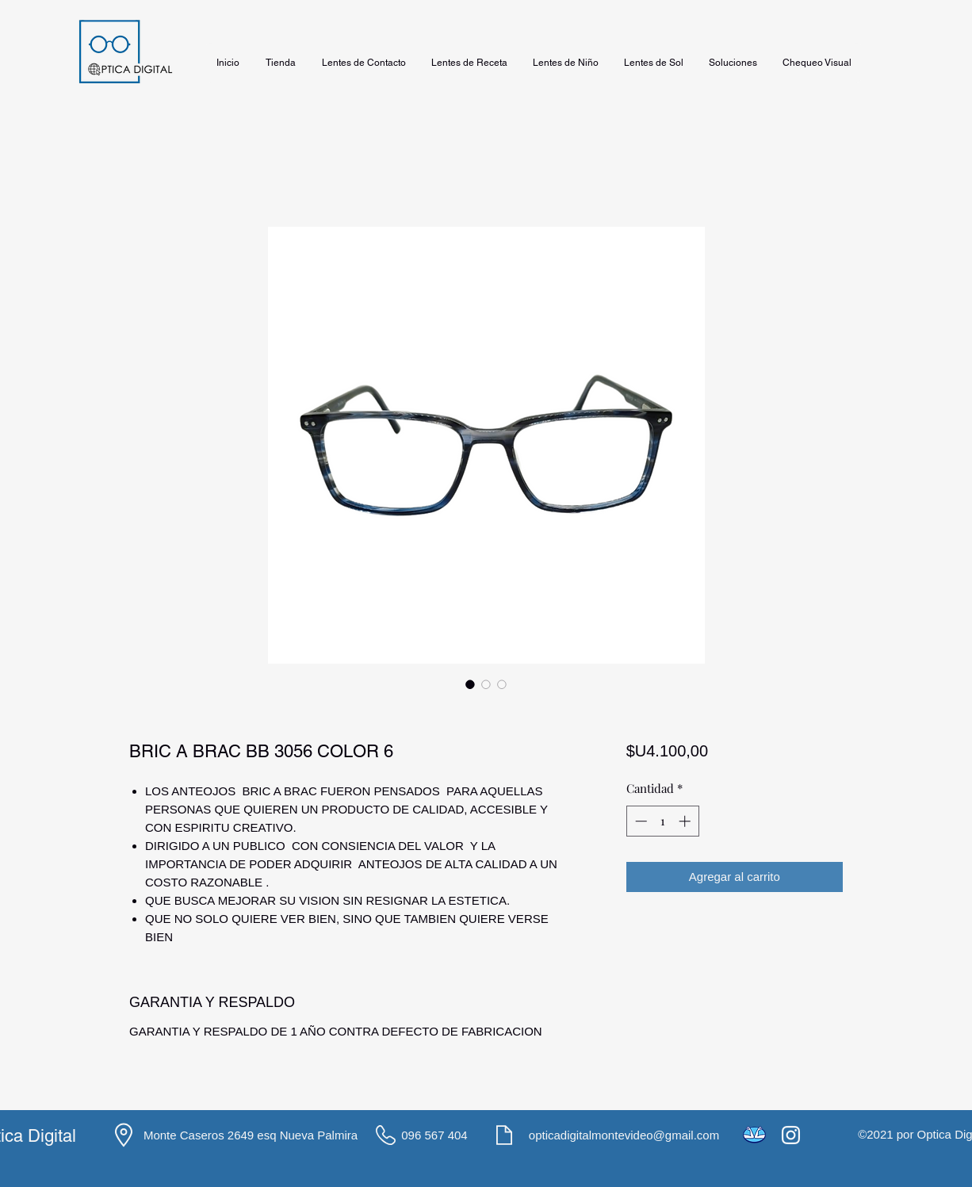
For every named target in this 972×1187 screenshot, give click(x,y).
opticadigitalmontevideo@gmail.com (624, 1135)
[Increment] (686, 821)
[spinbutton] (662, 821)
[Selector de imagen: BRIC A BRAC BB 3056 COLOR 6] (470, 684)
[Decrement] (639, 821)
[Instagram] (791, 1135)
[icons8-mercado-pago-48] (754, 1135)
